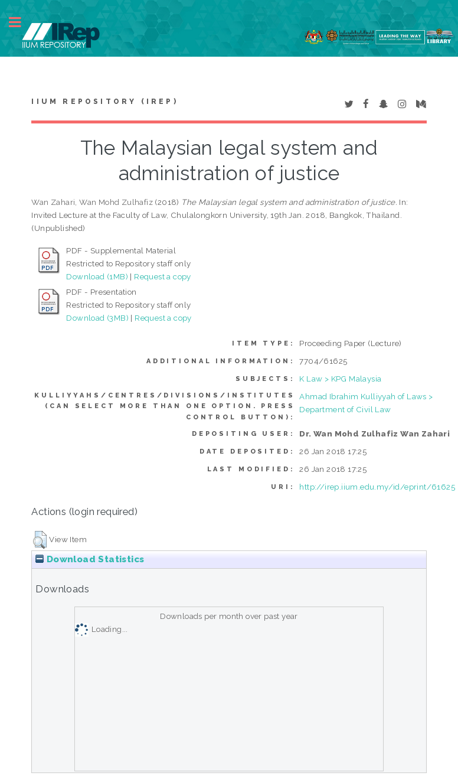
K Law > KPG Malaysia (340, 378)
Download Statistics (89, 559)
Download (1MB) (97, 276)
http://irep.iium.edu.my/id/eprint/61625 (377, 486)
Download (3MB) (97, 317)
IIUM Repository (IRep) (104, 101)
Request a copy (162, 276)
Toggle (21, 22)
